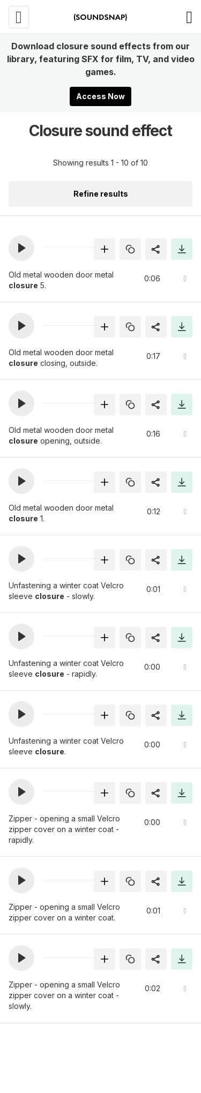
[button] (21, 248)
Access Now (100, 96)
